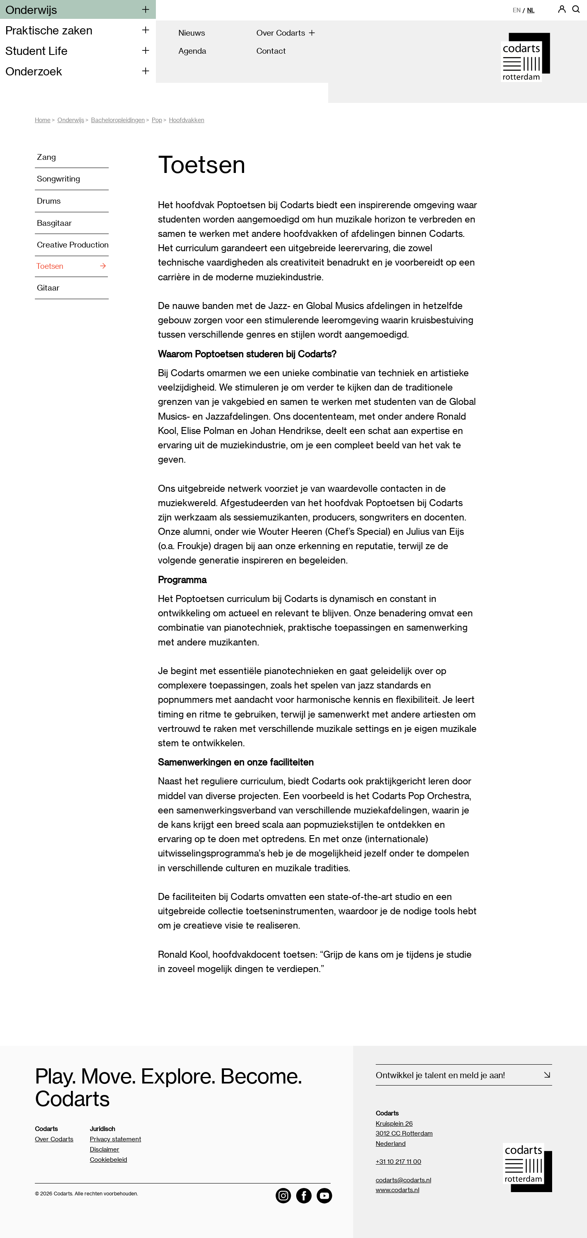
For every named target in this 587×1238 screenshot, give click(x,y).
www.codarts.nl (397, 1189)
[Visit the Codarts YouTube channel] (324, 1195)
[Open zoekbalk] (576, 12)
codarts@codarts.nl (403, 1179)
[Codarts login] (562, 12)
